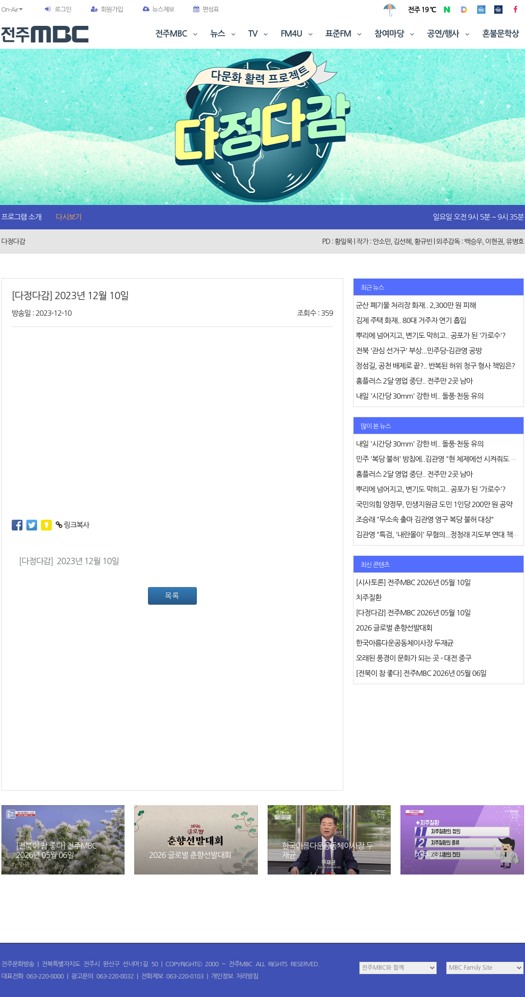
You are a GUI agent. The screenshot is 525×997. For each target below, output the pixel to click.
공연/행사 (449, 34)
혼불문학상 (501, 34)
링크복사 (72, 525)
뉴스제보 (158, 9)
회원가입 (107, 9)
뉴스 (224, 34)
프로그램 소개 (21, 217)
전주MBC (177, 34)
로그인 (63, 9)
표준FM (344, 34)
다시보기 (68, 217)
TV (259, 34)
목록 (172, 595)
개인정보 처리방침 (234, 976)
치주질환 (428, 855)
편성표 (206, 9)
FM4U (298, 34)
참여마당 (396, 34)
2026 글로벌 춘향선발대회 (190, 855)
